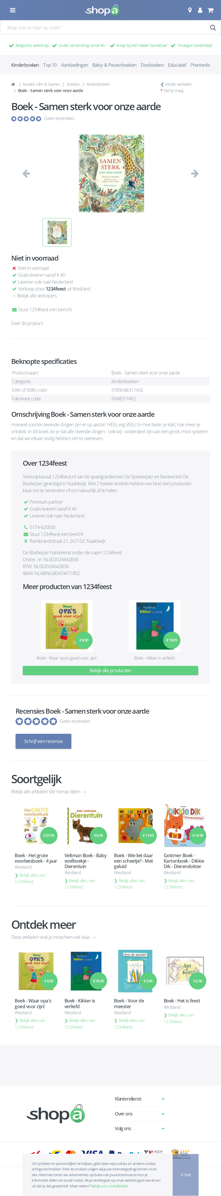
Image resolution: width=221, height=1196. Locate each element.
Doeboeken (152, 65)
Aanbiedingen (74, 65)
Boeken (73, 84)
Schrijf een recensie (43, 741)
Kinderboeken (98, 84)
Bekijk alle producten (110, 670)
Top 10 (49, 65)
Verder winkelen (178, 84)
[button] (190, 10)
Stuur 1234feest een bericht (41, 309)
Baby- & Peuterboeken (114, 65)
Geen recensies (59, 118)
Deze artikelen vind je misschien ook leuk (51, 937)
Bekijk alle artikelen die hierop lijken (46, 791)
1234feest (56, 289)
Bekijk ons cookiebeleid (109, 1186)
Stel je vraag (173, 90)
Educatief (177, 65)
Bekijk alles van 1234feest (30, 878)
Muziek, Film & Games (41, 84)
